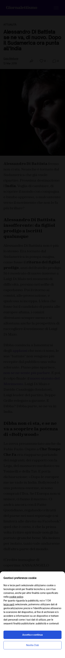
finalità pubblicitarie (23, 623)
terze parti (8, 604)
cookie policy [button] (16, 596)
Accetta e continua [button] (32, 634)
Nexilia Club (32, 645)
